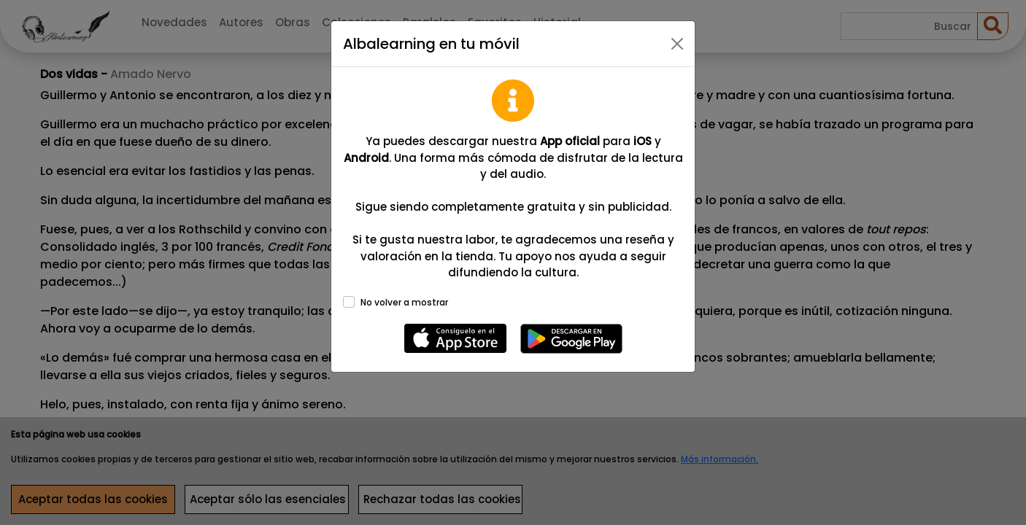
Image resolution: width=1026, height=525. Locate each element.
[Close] (677, 43)
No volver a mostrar (404, 302)
